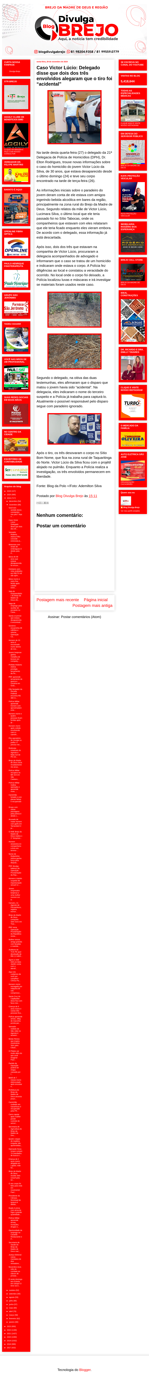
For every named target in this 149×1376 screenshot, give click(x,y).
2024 (9, 498)
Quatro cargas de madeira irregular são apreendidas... (15, 1142)
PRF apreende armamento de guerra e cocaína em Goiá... (15, 681)
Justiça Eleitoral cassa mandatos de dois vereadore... (15, 1259)
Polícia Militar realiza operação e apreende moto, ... (14, 787)
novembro (13, 505)
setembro (13, 1294)
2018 (9, 1344)
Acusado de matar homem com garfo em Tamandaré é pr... (15, 823)
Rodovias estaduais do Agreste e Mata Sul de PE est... (15, 752)
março (12, 1315)
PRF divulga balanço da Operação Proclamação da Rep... (15, 870)
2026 (9, 491)
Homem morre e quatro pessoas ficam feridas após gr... (15, 718)
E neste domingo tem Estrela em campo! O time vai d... (15, 1282)
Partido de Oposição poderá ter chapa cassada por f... (14, 1068)
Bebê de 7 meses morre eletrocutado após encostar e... (15, 1082)
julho (11, 1301)
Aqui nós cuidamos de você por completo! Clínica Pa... (15, 976)
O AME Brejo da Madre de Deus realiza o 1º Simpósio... (15, 835)
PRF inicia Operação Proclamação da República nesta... (15, 931)
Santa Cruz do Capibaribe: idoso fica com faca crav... (15, 999)
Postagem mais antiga (92, 605)
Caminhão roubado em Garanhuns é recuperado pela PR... (15, 1106)
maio (11, 1308)
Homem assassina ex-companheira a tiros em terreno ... (15, 846)
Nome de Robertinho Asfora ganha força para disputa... (15, 858)
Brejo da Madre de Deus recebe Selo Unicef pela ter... (15, 1175)
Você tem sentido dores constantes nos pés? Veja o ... (15, 512)
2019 (9, 1341)
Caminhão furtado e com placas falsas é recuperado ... (15, 799)
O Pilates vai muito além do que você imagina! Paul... (15, 1055)
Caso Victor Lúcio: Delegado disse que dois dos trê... (15, 524)
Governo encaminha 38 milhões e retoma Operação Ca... (15, 631)
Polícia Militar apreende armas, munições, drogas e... (14, 1222)
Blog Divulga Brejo (131, 507)
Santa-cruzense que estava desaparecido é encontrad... (15, 619)
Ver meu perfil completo (130, 511)
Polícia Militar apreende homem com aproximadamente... (15, 705)
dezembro (13, 501)
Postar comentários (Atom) (81, 617)
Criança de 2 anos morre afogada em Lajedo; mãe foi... (15, 1163)
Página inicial (96, 600)
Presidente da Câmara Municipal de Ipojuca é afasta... (15, 1200)
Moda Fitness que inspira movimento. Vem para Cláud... (14, 1043)
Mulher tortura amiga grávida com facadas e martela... (15, 943)
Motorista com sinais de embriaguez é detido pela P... (15, 549)
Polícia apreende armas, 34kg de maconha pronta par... (15, 1020)
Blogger (85, 1370)
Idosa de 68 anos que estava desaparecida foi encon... (15, 561)
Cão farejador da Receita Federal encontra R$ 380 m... (15, 693)
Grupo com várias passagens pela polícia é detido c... (15, 811)
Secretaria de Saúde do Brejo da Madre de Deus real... (14, 1246)
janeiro (12, 1322)
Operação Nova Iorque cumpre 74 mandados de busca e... (15, 1152)
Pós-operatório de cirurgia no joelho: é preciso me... (15, 741)
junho (11, 1304)
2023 (9, 1326)
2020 (9, 1337)
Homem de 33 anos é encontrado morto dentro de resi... (15, 644)
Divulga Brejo (14, 71)
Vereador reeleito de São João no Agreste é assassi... (15, 1031)
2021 (9, 1333)
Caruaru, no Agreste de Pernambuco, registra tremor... (15, 907)
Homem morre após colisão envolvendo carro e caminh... (15, 730)
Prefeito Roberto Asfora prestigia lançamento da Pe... (15, 669)
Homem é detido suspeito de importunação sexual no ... (15, 881)
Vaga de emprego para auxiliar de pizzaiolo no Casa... (15, 607)
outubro (12, 1290)
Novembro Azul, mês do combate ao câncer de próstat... (15, 1271)
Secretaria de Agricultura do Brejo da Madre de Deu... (15, 1131)
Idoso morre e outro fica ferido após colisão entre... (14, 583)
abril (11, 1311)
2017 (9, 1348)
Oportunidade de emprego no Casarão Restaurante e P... (15, 1234)
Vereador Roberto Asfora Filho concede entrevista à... (15, 536)
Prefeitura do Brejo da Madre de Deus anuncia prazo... (15, 1094)
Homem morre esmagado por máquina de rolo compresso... (15, 988)
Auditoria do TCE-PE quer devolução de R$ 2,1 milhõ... (15, 953)
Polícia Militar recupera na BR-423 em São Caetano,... (14, 774)
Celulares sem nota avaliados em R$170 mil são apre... (15, 572)
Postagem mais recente (58, 600)
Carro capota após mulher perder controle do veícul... (15, 1118)
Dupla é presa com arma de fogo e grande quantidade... (15, 1211)
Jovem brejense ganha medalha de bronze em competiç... (15, 656)
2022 (9, 1330)
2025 (9, 495)
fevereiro (13, 1318)
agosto (12, 1297)
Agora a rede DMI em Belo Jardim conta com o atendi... (15, 964)
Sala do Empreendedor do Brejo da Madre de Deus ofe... (15, 595)
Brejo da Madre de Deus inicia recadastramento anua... (15, 763)
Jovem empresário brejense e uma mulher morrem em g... (14, 894)
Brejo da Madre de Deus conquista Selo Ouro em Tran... (15, 919)
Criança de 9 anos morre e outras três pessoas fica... (15, 1009)
